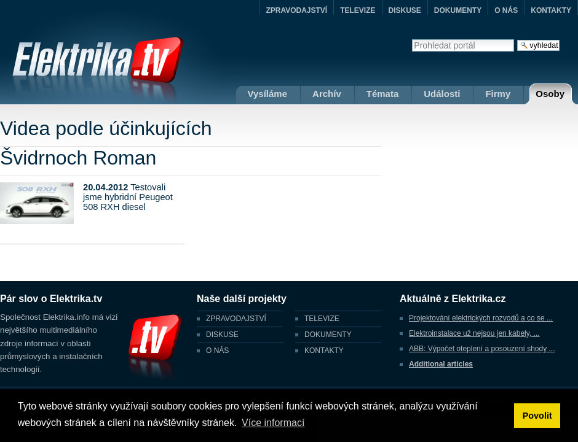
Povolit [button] (537, 416)
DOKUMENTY (457, 10)
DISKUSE (405, 10)
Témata (382, 93)
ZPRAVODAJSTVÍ (296, 10)
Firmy (497, 93)
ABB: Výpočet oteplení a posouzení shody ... (482, 348)
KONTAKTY (551, 10)
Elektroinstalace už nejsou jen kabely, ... (474, 333)
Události (442, 93)
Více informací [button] (273, 422)
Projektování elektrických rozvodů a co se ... (481, 318)
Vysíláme (268, 93)
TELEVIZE (357, 10)
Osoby (550, 93)
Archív (326, 93)
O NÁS (506, 10)
